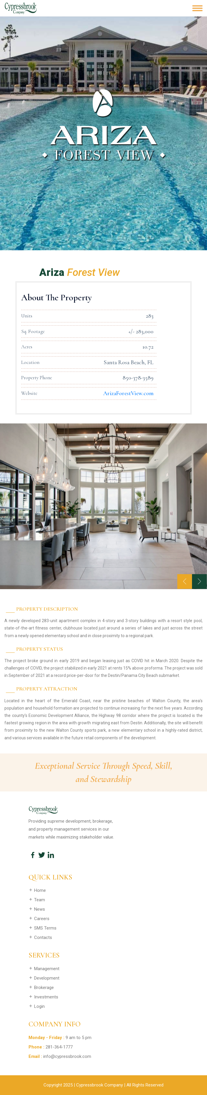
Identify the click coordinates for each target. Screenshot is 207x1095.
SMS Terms (42, 928)
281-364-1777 (59, 1047)
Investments (43, 997)
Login (37, 1006)
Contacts (40, 937)
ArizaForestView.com (128, 393)
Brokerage (41, 987)
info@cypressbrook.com (67, 1056)
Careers (39, 918)
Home (37, 890)
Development (44, 978)
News (37, 909)
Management (44, 968)
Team (37, 899)
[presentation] (184, 581)
